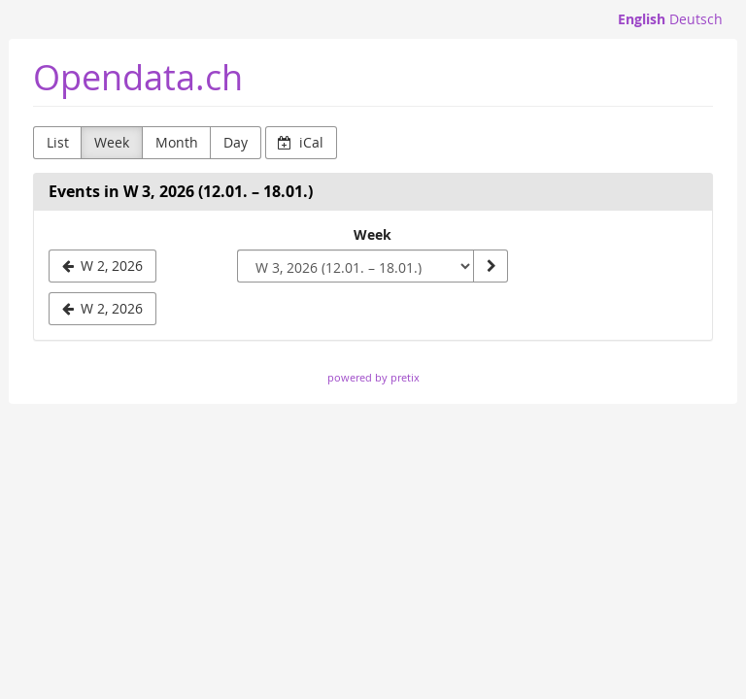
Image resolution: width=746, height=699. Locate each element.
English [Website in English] (641, 19)
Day (235, 142)
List (58, 142)
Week (111, 142)
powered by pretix (373, 377)
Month (176, 142)
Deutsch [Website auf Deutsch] (696, 19)
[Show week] (490, 266)
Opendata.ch (138, 77)
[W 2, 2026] (102, 266)
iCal (300, 142)
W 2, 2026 (103, 308)
